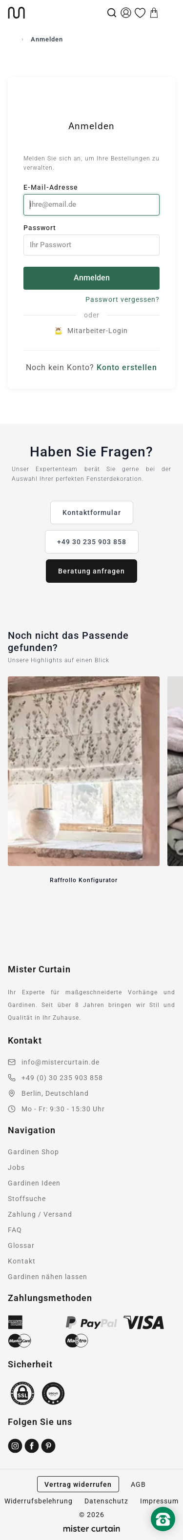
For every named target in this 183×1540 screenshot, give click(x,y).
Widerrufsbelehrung (38, 1501)
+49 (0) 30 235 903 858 (62, 1078)
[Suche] (112, 13)
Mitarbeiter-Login (91, 330)
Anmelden (92, 277)
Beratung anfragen (91, 571)
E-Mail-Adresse (91, 199)
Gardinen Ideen (34, 1183)
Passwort (91, 240)
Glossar (21, 1245)
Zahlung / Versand (40, 1214)
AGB (138, 1484)
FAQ (15, 1230)
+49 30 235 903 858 (91, 542)
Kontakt (22, 1261)
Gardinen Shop (33, 1152)
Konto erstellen (127, 367)
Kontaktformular (91, 512)
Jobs (16, 1167)
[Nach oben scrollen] (163, 1535)
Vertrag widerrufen (78, 1484)
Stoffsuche (27, 1199)
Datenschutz (106, 1501)
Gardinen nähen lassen (47, 1277)
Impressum (159, 1501)
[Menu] (168, 13)
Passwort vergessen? (122, 299)
